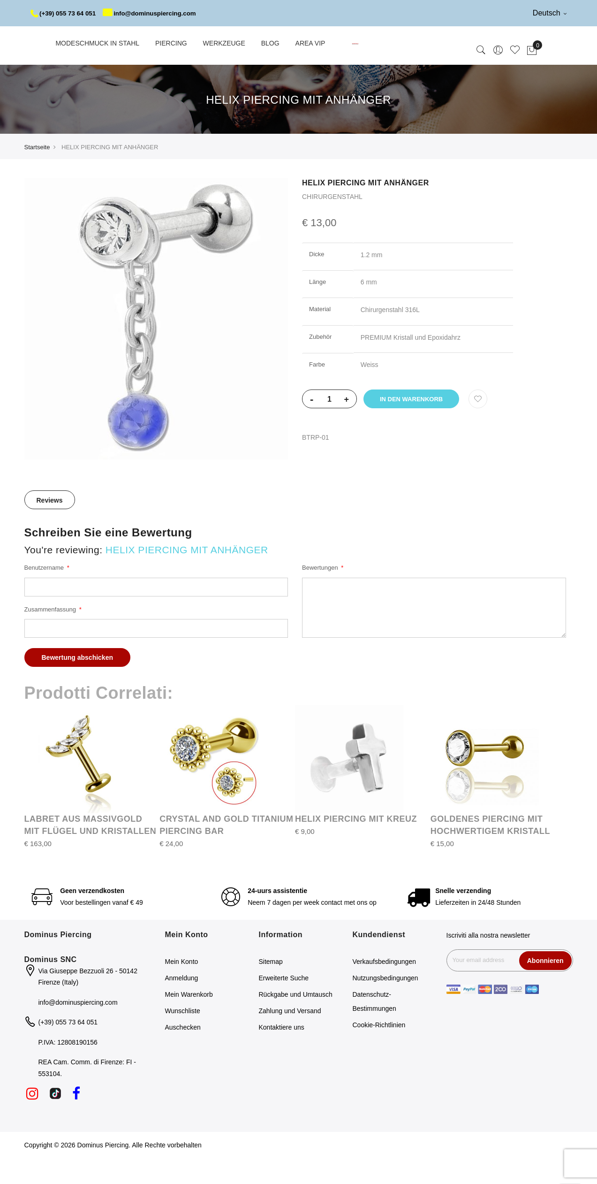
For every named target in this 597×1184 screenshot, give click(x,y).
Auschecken (183, 1053)
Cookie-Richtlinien (379, 1051)
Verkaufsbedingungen (384, 988)
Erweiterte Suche (284, 1004)
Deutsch (550, 13)
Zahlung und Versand (290, 1037)
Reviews (50, 526)
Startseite (37, 173)
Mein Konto (181, 988)
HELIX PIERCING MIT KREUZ (356, 845)
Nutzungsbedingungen (385, 1004)
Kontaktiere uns (281, 1053)
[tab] (49, 526)
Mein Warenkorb (189, 1020)
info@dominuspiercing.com (87, 39)
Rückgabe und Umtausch (296, 1020)
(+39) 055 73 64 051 (64, 13)
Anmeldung (181, 1004)
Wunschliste (182, 1037)
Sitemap (271, 988)
